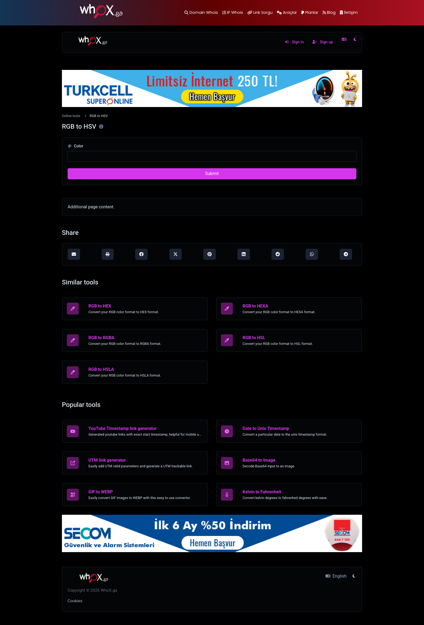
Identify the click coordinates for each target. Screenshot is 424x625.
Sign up (322, 42)
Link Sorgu (260, 12)
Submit (212, 173)
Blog (329, 12)
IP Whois (232, 12)
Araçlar (287, 12)
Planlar (309, 12)
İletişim (349, 12)
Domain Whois (201, 12)
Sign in (294, 42)
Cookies (75, 600)
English (336, 576)
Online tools (71, 116)
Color (75, 146)
